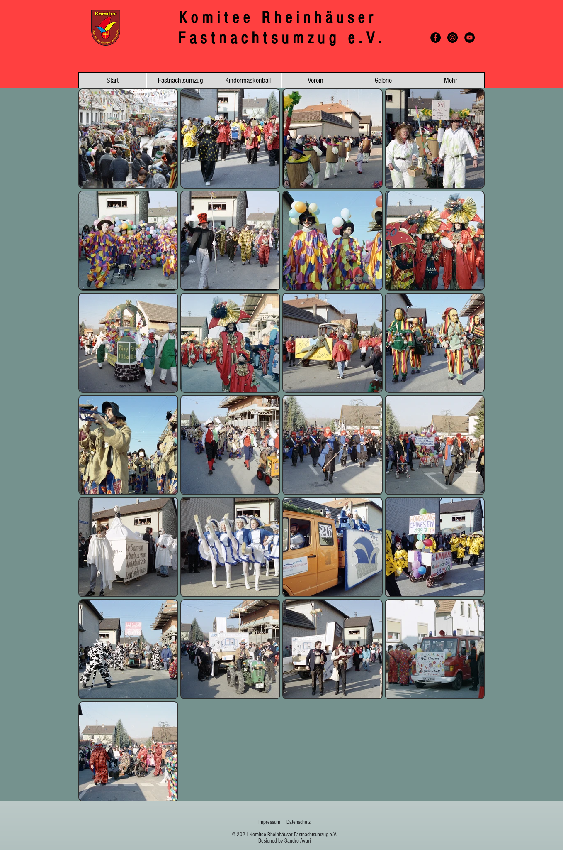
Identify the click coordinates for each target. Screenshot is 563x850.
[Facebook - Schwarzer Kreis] (435, 37)
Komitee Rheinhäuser (282, 17)
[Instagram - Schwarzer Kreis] (452, 37)
